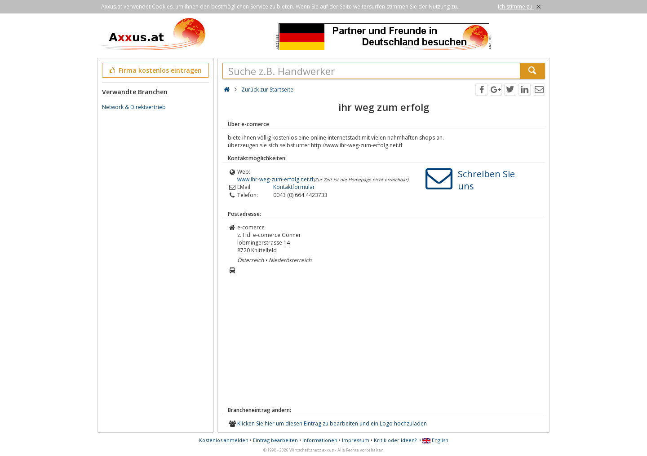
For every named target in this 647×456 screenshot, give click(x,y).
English (435, 440)
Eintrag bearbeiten (275, 440)
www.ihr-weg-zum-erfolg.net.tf (275, 179)
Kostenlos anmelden (223, 440)
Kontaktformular (294, 187)
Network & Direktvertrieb (134, 107)
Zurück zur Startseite (267, 89)
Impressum (355, 440)
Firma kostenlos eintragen (155, 70)
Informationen (319, 440)
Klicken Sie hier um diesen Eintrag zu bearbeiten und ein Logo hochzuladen (332, 423)
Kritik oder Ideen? (395, 440)
